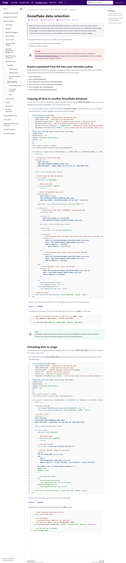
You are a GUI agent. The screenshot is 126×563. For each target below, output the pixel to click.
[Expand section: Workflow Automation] (21, 111)
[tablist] (65, 306)
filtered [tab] (40, 306)
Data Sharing (13, 69)
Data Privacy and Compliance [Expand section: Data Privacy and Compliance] (10, 57)
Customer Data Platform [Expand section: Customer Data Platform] (10, 44)
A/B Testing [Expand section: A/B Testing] (9, 25)
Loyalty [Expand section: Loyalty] (7, 102)
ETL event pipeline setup (14, 77)
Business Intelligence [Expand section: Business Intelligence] (11, 32)
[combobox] (100, 2)
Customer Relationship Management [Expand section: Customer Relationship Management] (9, 50)
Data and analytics (9, 21)
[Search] (89, 2)
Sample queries (13, 73)
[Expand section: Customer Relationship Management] (21, 51)
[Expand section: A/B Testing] (21, 25)
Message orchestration (11, 17)
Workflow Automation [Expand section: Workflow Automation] (9, 110)
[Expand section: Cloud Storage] (21, 36)
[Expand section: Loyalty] (21, 102)
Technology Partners (32, 9)
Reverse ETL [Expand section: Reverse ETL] (9, 106)
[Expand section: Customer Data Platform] (21, 44)
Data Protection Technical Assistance (47, 56)
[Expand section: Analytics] (21, 29)
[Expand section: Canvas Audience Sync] (21, 116)
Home (5, 9)
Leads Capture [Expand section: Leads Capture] (9, 99)
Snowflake (10, 65)
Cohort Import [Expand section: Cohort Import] (9, 40)
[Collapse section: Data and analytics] (21, 21)
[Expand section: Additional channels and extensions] (21, 125)
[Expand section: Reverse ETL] (21, 106)
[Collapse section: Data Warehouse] (21, 61)
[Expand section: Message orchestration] (21, 17)
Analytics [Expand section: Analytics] (8, 29)
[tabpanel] (65, 317)
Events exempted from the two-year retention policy (115, 14)
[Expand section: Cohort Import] (21, 40)
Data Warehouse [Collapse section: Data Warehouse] (10, 61)
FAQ (10, 95)
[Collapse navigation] (21, 9)
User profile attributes (12, 90)
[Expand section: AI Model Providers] (21, 129)
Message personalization (11, 13)
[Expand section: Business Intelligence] (21, 32)
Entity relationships (15, 85)
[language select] (63, 2)
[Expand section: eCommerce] (21, 120)
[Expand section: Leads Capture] (21, 99)
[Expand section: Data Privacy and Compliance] (21, 57)
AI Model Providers (9, 129)
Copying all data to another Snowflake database (115, 19)
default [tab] (31, 306)
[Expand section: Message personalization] (21, 13)
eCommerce (7, 120)
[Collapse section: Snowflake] (21, 65)
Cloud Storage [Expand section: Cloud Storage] (9, 36)
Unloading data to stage (114, 23)
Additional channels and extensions (11, 124)
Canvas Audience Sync (10, 116)
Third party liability (9, 133)
